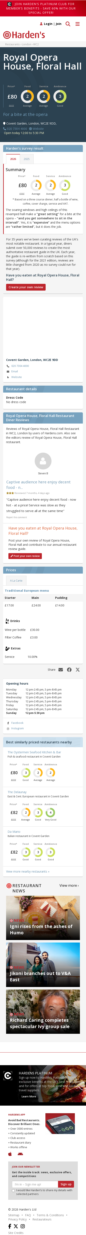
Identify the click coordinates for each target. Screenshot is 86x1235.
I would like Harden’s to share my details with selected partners (42, 1192)
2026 (13, 159)
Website (14, 377)
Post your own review (25, 556)
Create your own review (26, 287)
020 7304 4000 (17, 366)
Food (27, 86)
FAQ (28, 1215)
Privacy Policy (17, 1219)
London (26, 44)
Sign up (66, 1184)
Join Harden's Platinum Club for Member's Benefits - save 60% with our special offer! (41, 8)
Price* (11, 86)
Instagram (15, 729)
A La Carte (16, 580)
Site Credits (16, 1233)
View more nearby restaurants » (27, 871)
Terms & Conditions (50, 1215)
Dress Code (14, 398)
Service (43, 86)
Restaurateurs (42, 1219)
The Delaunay (17, 792)
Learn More (28, 1096)
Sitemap (13, 1215)
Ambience (60, 86)
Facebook (14, 723)
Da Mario (14, 832)
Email (12, 372)
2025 (27, 159)
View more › (69, 885)
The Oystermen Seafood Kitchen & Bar (34, 752)
